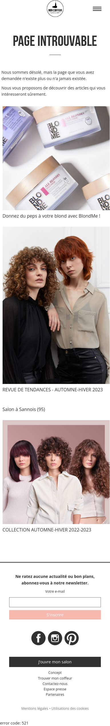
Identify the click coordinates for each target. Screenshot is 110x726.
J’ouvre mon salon (55, 661)
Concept (54, 672)
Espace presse (55, 689)
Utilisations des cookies (70, 708)
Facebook (38, 640)
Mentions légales (34, 708)
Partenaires (55, 694)
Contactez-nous (55, 683)
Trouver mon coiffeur (55, 678)
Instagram (55, 640)
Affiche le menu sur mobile (97, 9)
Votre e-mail (55, 591)
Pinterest (71, 640)
